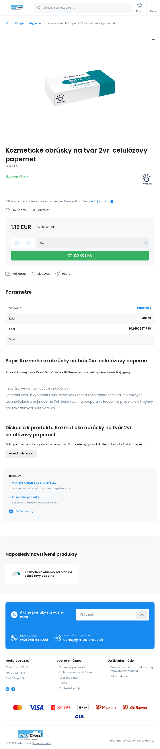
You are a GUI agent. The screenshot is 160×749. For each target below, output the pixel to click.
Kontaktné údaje (69, 688)
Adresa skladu (119, 676)
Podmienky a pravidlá (73, 667)
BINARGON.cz (146, 740)
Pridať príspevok (21, 453)
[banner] (17, 8)
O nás (63, 683)
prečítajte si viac (98, 201)
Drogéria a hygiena (28, 23)
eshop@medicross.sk (83, 639)
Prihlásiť (141, 614)
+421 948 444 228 (34, 639)
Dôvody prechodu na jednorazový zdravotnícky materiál (131, 669)
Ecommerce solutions (124, 740)
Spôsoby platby (69, 678)
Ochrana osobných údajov (76, 672)
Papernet (144, 308)
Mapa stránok (42, 743)
